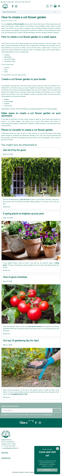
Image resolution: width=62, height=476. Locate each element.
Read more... (7, 207)
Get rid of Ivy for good (14, 150)
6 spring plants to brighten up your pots (23, 213)
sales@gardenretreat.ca (10, 448)
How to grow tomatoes (15, 277)
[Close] (57, 448)
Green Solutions (30, 472)
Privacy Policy (47, 415)
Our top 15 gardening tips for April (21, 340)
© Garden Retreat (18, 472)
